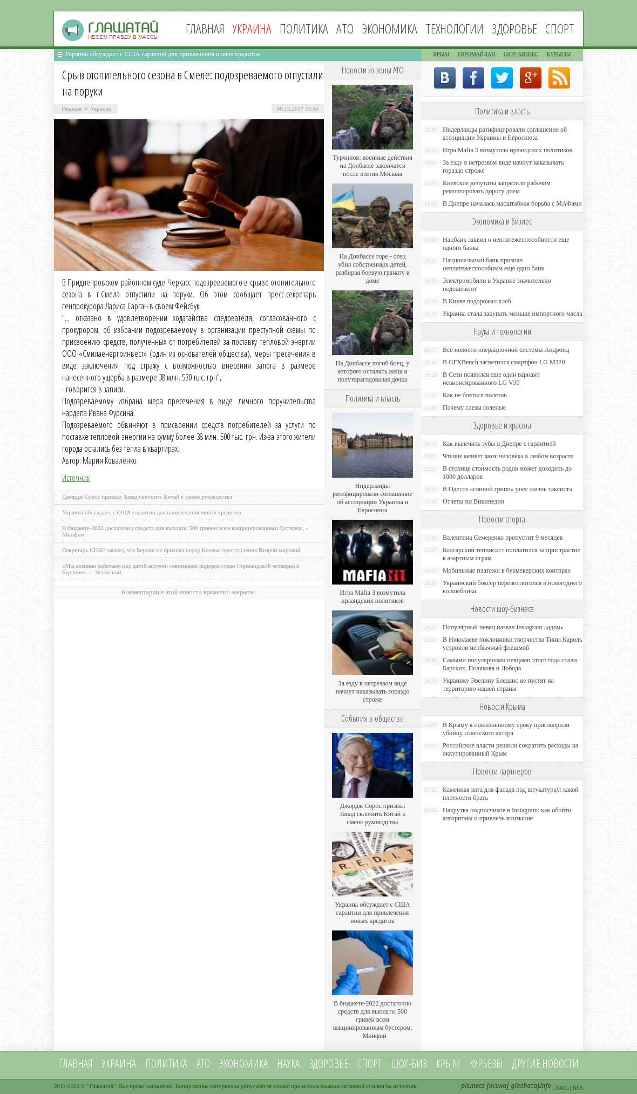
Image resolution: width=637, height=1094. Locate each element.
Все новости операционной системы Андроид (506, 350)
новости (560, 1063)
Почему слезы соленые (474, 407)
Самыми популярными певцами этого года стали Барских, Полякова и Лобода (510, 664)
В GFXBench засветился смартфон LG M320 (504, 362)
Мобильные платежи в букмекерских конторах (507, 570)
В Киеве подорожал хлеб (477, 301)
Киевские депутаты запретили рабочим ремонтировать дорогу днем (497, 187)
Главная (205, 28)
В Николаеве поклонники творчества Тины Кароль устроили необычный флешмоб (512, 643)
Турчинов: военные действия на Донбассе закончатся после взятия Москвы (372, 166)
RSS (577, 1087)
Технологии (454, 28)
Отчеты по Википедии (473, 501)
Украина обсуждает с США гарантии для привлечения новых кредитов (162, 54)
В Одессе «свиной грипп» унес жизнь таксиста (507, 489)
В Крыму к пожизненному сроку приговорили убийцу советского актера (506, 729)
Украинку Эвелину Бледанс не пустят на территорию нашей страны (498, 684)
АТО (345, 28)
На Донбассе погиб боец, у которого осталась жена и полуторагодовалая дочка (372, 371)
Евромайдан (476, 54)
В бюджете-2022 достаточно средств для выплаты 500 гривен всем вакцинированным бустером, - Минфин (372, 1019)
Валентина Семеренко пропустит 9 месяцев (503, 537)
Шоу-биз (409, 1063)
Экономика (389, 28)
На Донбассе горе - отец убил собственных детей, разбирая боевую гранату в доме (373, 268)
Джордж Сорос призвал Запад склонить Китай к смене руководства (147, 496)
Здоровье (514, 28)
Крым (441, 54)
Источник (76, 478)
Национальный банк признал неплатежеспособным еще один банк (493, 264)
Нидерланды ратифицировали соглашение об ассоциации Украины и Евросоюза (372, 498)
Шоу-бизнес (521, 54)
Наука (288, 1063)
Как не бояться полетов (475, 395)
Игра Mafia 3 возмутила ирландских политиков (372, 596)
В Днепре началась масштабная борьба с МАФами (512, 203)
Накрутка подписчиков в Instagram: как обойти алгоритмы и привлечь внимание (507, 814)
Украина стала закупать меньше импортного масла (512, 313)
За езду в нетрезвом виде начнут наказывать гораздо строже (372, 691)
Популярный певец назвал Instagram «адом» (503, 627)
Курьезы (559, 54)
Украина (100, 108)
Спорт (559, 28)
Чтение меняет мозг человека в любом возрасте (508, 456)
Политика (304, 28)
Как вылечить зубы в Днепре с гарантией (499, 443)
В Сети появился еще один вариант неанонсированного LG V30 (491, 378)
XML (561, 1087)
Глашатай (102, 1086)
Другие (526, 1063)
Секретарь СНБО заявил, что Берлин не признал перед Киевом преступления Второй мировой (181, 550)
